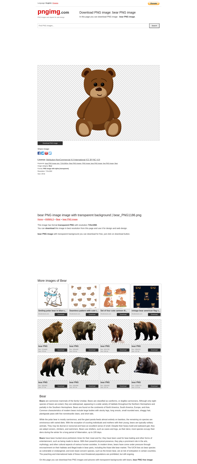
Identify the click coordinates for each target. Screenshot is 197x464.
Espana (55, 3)
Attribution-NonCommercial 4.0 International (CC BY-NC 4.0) (73, 160)
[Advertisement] (98, 47)
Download (61, 314)
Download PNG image (50, 143)
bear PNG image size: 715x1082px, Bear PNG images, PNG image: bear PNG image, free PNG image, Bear (81, 163)
